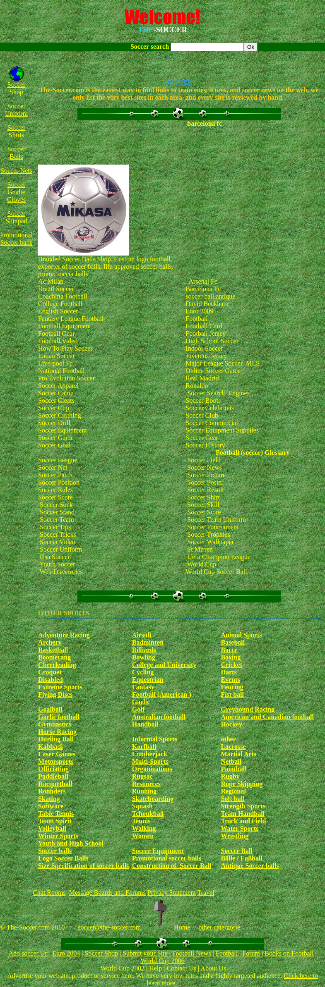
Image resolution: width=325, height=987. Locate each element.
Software (50, 806)
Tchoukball (148, 813)
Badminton (148, 642)
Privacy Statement (171, 892)
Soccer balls (55, 850)
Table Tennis (56, 813)
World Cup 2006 (162, 960)
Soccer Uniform (16, 110)
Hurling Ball (56, 739)
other (228, 739)
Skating (49, 798)
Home (182, 927)
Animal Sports (241, 634)
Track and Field (243, 820)
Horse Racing (57, 731)
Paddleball (53, 776)
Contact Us (181, 968)
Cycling (143, 672)
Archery (50, 642)
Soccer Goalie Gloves (16, 192)
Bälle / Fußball (241, 858)
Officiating (53, 768)
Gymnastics (54, 724)
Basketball (53, 649)
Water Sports (239, 828)
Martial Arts (238, 754)
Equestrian (148, 679)
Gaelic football (58, 716)
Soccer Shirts (16, 131)
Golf (138, 709)
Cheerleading (57, 664)
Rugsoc (142, 776)
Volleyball (52, 828)
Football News (191, 953)
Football (227, 953)
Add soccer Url (28, 953)
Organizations (152, 768)
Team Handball (243, 813)
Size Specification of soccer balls (83, 865)
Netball (231, 761)
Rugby (230, 776)
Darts (228, 672)
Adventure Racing (64, 634)
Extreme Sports (60, 687)
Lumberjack (149, 754)
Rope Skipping (241, 783)
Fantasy (143, 687)
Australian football (158, 716)
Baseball (233, 642)
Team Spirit (55, 820)
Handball (145, 724)
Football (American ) (161, 694)
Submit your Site (145, 953)
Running (144, 791)
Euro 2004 (66, 953)
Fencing (232, 687)
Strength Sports (243, 806)
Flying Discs (55, 694)
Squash (142, 806)
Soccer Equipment (158, 850)
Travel (205, 892)
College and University (164, 664)
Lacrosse (233, 746)
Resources (146, 783)
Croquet (50, 672)
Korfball (144, 746)
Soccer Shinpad (16, 217)
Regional (233, 791)
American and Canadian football (267, 716)
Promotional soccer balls (166, 858)
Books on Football (289, 953)
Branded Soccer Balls (67, 259)
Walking (144, 828)
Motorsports (55, 761)
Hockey (231, 724)
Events (230, 679)
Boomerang (54, 657)
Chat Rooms (49, 892)
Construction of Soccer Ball (172, 865)
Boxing (231, 657)
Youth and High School (71, 843)
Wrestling (234, 835)
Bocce (229, 649)
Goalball (50, 709)
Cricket (231, 664)
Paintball (233, 768)
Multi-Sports (150, 761)
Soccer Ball (237, 850)
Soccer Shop (16, 88)
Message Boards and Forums (107, 892)
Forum (251, 953)
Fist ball (232, 694)
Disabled (50, 679)
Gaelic (141, 701)
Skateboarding (152, 798)
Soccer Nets (16, 170)
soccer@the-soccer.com (109, 927)
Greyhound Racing (247, 709)
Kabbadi (50, 746)
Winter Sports (58, 835)
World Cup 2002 (122, 968)
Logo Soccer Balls (63, 858)
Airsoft (142, 634)
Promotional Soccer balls (16, 239)
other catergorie (219, 927)
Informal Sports (155, 739)
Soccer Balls (16, 153)
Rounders (52, 791)
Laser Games (56, 754)
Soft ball (232, 798)
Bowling (143, 657)
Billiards (144, 649)
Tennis (141, 820)
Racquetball (55, 783)
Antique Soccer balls (250, 865)
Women (143, 835)
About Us (213, 968)
